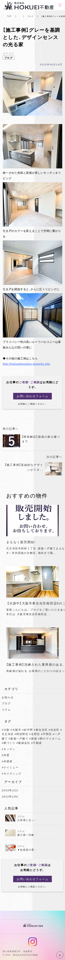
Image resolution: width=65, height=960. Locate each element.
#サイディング (11, 773)
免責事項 (27, 951)
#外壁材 (7, 761)
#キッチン (9, 749)
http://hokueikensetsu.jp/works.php (26, 364)
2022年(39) (10, 796)
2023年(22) (10, 790)
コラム (6, 709)
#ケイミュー (10, 767)
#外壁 (6, 755)
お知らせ (8, 697)
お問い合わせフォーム (32, 396)
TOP (9, 16)
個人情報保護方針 (12, 951)
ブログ (30, 16)
